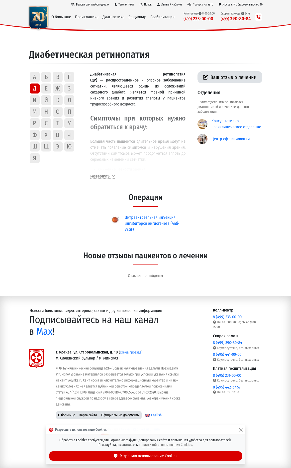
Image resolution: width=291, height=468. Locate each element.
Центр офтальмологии (230, 138)
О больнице (66, 415)
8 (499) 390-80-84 (227, 342)
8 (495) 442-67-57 (226, 387)
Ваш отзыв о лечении (230, 77)
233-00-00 (198, 19)
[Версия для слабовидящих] (90, 4)
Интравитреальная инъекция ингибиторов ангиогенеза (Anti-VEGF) (152, 223)
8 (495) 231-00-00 (227, 375)
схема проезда (130, 352)
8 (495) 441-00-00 (227, 354)
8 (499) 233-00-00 (227, 316)
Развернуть (102, 176)
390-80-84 (236, 19)
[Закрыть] (241, 429)
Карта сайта (88, 415)
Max (44, 331)
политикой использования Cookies (166, 445)
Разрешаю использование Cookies (146, 456)
